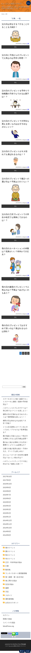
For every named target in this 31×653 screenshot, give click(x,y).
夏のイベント (10, 551)
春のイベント (10, 548)
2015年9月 (7, 487)
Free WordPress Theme (18, 644)
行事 (28, 43)
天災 (7, 592)
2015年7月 (7, 495)
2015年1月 (7, 517)
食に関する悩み (11, 581)
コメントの (9, 622)
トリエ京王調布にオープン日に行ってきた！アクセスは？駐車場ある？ (15, 429)
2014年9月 (7, 531)
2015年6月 (7, 498)
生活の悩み (9, 584)
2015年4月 (7, 506)
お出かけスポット (12, 603)
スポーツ (8, 595)
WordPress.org (8, 626)
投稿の (7, 619)
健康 (7, 588)
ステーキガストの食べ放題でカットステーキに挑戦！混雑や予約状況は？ (15, 401)
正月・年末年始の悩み (13, 562)
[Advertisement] (14, 372)
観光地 (7, 570)
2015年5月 (7, 502)
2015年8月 (7, 491)
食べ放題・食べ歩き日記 (14, 577)
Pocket (10, 633)
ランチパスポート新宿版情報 (16, 573)
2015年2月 (7, 513)
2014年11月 (7, 524)
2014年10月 (7, 528)
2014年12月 (7, 520)
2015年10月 (7, 484)
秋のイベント (10, 555)
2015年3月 (7, 509)
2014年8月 (7, 535)
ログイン (6, 615)
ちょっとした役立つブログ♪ (11, 3)
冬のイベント (10, 559)
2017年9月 (7, 480)
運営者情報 (9, 599)
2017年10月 (7, 476)
